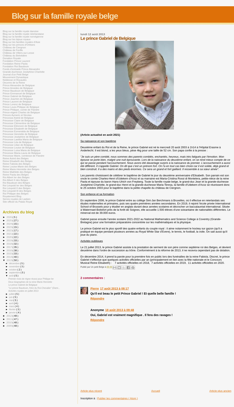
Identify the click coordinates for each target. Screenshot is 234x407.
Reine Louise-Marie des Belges (20, 166)
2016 (9, 250)
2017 (9, 247)
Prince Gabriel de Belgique (17, 96)
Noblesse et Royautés (15, 79)
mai (11, 300)
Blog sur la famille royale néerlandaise (23, 33)
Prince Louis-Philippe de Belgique (21, 107)
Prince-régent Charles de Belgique (21, 112)
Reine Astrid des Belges (15, 158)
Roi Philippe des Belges (15, 193)
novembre (14, 266)
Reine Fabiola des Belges (17, 163)
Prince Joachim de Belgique (18, 98)
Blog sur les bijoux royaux (17, 39)
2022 (9, 230)
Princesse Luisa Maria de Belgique (21, 150)
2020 (9, 237)
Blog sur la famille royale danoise (20, 31)
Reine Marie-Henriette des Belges (21, 169)
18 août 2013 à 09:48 (119, 310)
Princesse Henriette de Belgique (20, 134)
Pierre (94, 288)
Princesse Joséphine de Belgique (21, 136)
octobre (13, 269)
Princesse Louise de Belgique (19, 147)
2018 (9, 243)
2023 (9, 227)
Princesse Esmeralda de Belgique (21, 131)
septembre (15, 272)
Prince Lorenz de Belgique (17, 104)
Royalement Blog (12, 196)
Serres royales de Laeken (17, 199)
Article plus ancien (220, 390)
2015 (9, 253)
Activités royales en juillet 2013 (23, 291)
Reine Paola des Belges (16, 174)
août (11, 275)
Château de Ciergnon (14, 47)
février (12, 309)
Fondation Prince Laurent (16, 61)
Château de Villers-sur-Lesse (18, 52)
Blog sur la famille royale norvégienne (23, 36)
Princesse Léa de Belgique (17, 142)
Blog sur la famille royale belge (65, 15)
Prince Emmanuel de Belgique (19, 93)
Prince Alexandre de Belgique (19, 85)
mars (12, 306)
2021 (9, 233)
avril (11, 303)
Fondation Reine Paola (15, 63)
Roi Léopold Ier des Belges (17, 185)
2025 (9, 220)
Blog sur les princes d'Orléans (19, 44)
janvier (13, 312)
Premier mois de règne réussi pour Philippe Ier (31, 279)
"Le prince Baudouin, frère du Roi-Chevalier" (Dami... (34, 288)
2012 (9, 315)
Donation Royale (12, 58)
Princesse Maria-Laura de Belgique (22, 153)
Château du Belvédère (15, 55)
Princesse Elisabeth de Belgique (20, 128)
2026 (9, 217)
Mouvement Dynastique (15, 77)
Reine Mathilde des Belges (17, 172)
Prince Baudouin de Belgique (18, 90)
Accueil (155, 390)
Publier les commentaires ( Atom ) (117, 398)
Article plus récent (91, 390)
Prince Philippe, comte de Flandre (21, 109)
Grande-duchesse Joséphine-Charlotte (24, 71)
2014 (9, 256)
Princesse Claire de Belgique (18, 120)
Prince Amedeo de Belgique (18, 88)
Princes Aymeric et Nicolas (17, 115)
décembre (14, 263)
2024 (9, 223)
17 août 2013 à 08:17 (114, 288)
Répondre (97, 298)
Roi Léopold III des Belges (17, 190)
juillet (12, 294)
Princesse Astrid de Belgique (18, 117)
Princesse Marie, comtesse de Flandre (23, 155)
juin (11, 297)
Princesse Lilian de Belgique (18, 144)
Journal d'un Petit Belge (15, 74)
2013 (9, 260)
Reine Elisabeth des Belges (17, 161)
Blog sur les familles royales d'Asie (21, 42)
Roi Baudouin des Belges (16, 182)
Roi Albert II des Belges (15, 180)
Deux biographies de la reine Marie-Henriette (30, 282)
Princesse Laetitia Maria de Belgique (22, 139)
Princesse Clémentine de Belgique (21, 123)
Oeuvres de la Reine (14, 82)
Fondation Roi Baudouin (16, 66)
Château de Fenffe (13, 50)
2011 (9, 319)
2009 (9, 325)
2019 (9, 240)
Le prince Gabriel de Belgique (22, 285)
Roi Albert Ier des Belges (16, 177)
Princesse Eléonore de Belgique (20, 125)
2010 (9, 322)
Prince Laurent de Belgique (17, 101)
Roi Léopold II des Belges (17, 188)
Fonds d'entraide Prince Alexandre (21, 69)
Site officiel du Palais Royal (17, 201)
